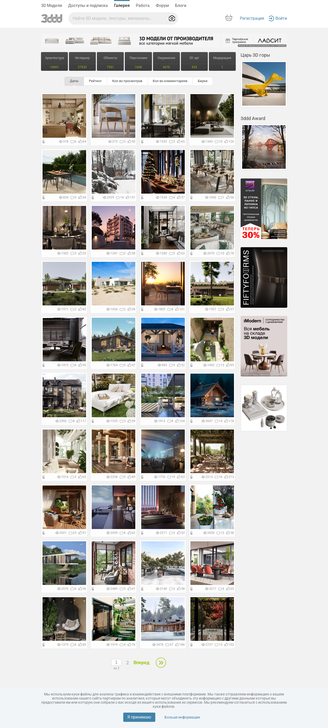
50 (131, 141)
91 (82, 533)
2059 (112, 533)
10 (218, 141)
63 (181, 253)
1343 (207, 141)
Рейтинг (95, 81)
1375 (62, 644)
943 (162, 365)
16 (218, 477)
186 (180, 644)
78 (230, 253)
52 (181, 365)
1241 (112, 253)
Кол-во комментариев (170, 81)
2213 (207, 477)
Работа (143, 5)
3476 (157, 644)
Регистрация (252, 18)
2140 (161, 589)
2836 (208, 533)
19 (171, 477)
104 (180, 421)
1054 (112, 309)
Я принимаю (139, 717)
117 (81, 421)
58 (131, 253)
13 (220, 365)
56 (230, 197)
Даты (74, 81)
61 (131, 589)
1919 (112, 644)
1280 (161, 253)
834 (63, 197)
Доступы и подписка (88, 5)
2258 (112, 477)
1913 (159, 421)
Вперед (141, 662)
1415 (62, 365)
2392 (61, 421)
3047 (207, 421)
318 (63, 141)
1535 (112, 421)
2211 (161, 533)
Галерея (122, 5)
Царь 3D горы (255, 55)
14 (120, 197)
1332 (161, 141)
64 (82, 141)
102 (229, 644)
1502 (62, 253)
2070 (208, 253)
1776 (159, 477)
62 (82, 477)
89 (131, 477)
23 (72, 533)
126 (229, 141)
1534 (161, 197)
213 (229, 477)
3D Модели (51, 5)
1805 (159, 309)
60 (82, 644)
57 (181, 197)
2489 (112, 589)
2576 (62, 589)
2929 (108, 197)
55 (82, 253)
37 (169, 644)
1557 (210, 309)
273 (113, 141)
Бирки (203, 81)
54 (82, 197)
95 (230, 365)
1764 (112, 365)
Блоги (180, 5)
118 (229, 421)
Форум (162, 5)
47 (131, 365)
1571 (62, 309)
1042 (210, 197)
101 (180, 309)
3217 (210, 589)
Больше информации (182, 717)
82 (82, 309)
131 (130, 197)
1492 (208, 365)
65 (181, 141)
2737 (207, 644)
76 (131, 644)
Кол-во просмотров (127, 81)
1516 (62, 477)
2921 (61, 533)
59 (82, 365)
